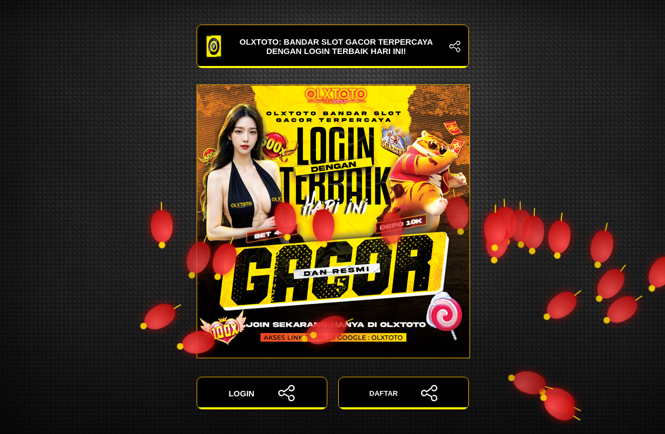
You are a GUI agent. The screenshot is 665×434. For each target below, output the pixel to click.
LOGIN (262, 393)
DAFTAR (403, 393)
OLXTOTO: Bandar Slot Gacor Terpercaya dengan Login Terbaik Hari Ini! (333, 46)
